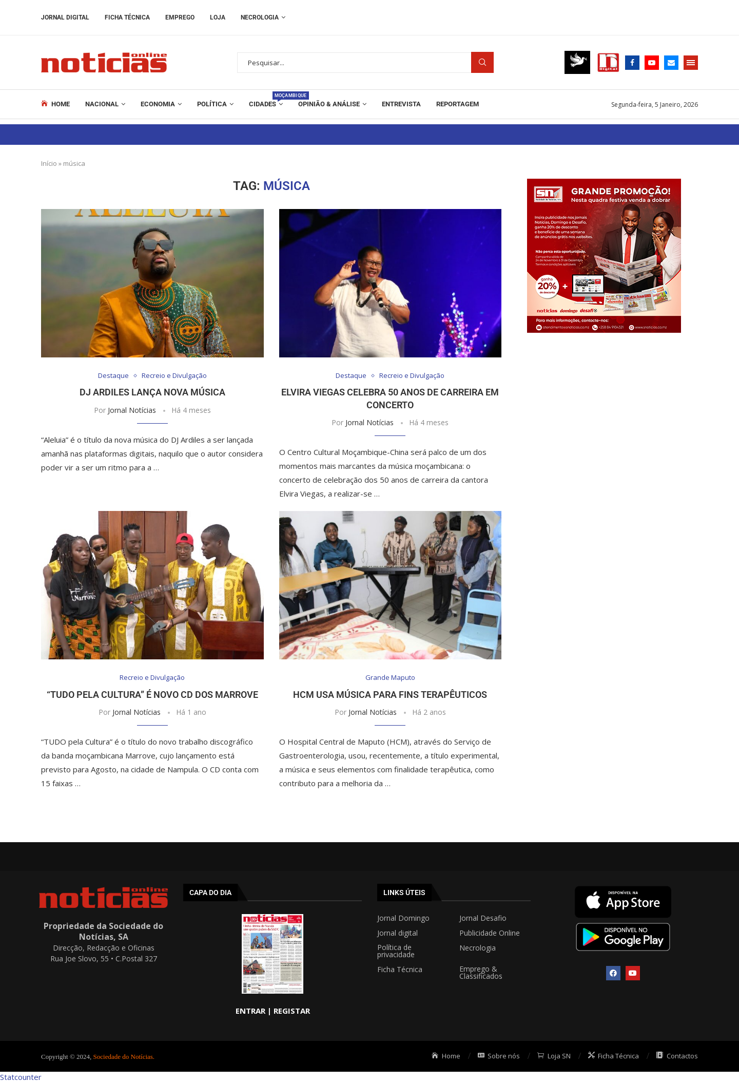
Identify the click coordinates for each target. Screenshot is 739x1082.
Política (212, 104)
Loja (217, 17)
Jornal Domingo (403, 918)
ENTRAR (250, 1010)
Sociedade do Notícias (123, 1056)
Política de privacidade (396, 951)
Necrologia (260, 17)
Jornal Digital (65, 17)
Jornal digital (397, 933)
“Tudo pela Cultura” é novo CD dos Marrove (152, 694)
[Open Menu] (691, 62)
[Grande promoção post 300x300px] (604, 184)
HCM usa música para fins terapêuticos (390, 694)
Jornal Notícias (132, 410)
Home (55, 104)
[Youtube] (652, 62)
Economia (158, 104)
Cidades (266, 99)
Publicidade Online (489, 933)
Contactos (677, 1055)
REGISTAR (292, 1010)
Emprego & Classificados (480, 972)
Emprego (180, 17)
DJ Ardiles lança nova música (152, 392)
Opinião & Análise (329, 104)
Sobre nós (499, 1055)
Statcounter (21, 1077)
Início (49, 163)
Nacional (102, 104)
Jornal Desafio (483, 918)
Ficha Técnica (127, 17)
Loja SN (554, 1055)
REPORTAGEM (457, 104)
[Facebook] (632, 62)
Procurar (482, 62)
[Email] (671, 62)
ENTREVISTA (401, 104)
